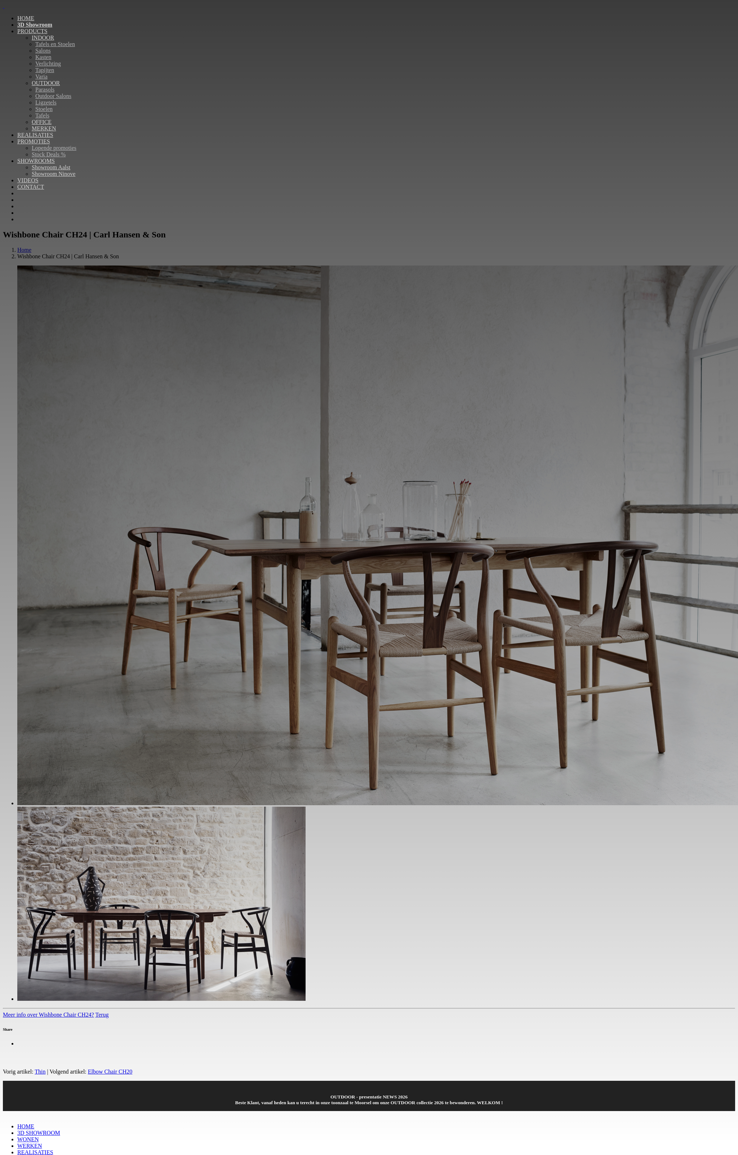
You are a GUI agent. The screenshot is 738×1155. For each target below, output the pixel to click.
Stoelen (44, 109)
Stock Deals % (49, 154)
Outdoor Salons (53, 96)
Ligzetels (46, 102)
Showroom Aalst (51, 167)
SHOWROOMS (36, 161)
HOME (25, 18)
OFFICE (42, 122)
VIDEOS (28, 180)
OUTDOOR (46, 83)
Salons (43, 51)
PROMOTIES (33, 141)
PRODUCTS (32, 31)
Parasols (44, 89)
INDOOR (43, 38)
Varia (41, 76)
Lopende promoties (54, 148)
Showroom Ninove (53, 174)
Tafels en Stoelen (55, 44)
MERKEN (44, 128)
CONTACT (30, 187)
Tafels (42, 115)
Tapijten (44, 70)
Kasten (43, 57)
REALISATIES (35, 135)
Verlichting (48, 64)
